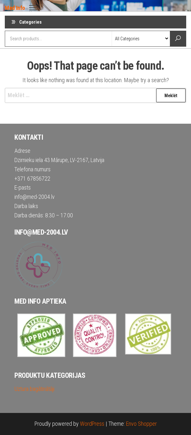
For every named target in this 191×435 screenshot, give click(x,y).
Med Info (15, 7)
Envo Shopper (141, 423)
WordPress (92, 423)
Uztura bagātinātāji (34, 388)
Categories (30, 22)
